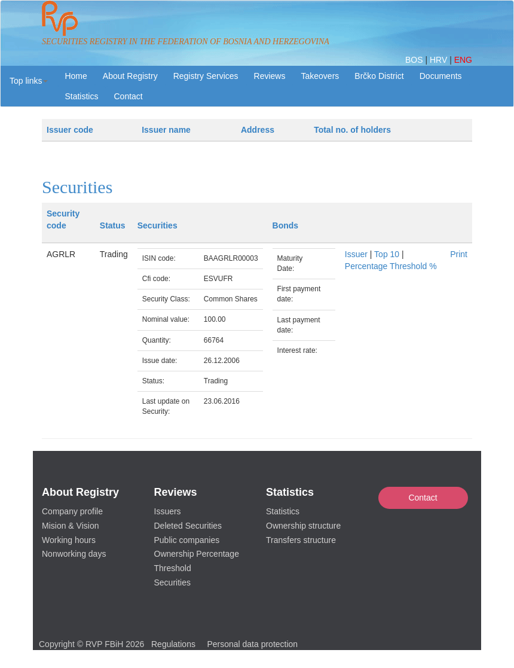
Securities (172, 582)
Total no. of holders (352, 130)
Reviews (270, 76)
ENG (463, 60)
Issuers (167, 511)
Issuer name (166, 130)
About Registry (130, 76)
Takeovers (320, 76)
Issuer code (70, 130)
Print (458, 254)
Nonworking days (74, 554)
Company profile (72, 511)
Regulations (173, 644)
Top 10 (386, 254)
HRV (439, 60)
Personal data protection (252, 644)
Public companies (187, 540)
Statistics (81, 96)
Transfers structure (301, 540)
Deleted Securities (188, 525)
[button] (29, 81)
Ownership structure (303, 525)
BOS (415, 60)
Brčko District (378, 76)
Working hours (69, 540)
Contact (422, 497)
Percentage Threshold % (391, 266)
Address (257, 130)
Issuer (356, 254)
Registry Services (205, 76)
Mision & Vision (70, 525)
